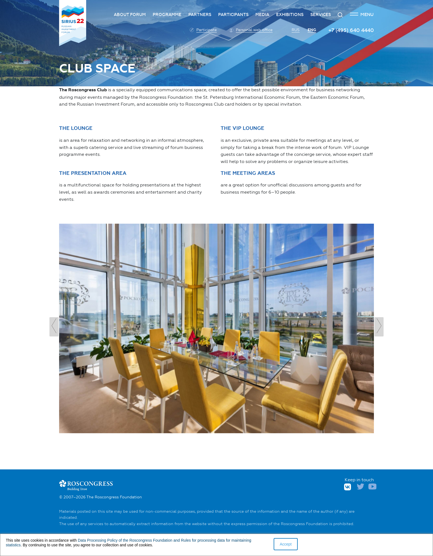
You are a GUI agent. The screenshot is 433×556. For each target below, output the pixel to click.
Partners (199, 14)
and (176, 540)
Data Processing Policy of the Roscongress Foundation (125, 540)
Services (320, 14)
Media (262, 14)
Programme (167, 14)
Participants (233, 14)
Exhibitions (289, 14)
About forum (130, 14)
